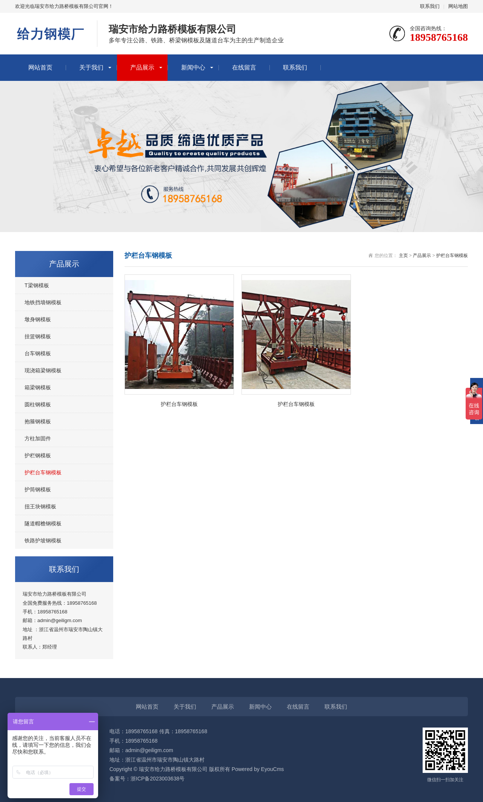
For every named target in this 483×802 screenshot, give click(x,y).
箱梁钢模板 (38, 387)
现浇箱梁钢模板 (43, 370)
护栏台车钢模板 (43, 472)
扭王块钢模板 (40, 506)
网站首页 (40, 67)
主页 (403, 255)
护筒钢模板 (38, 489)
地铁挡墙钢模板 (43, 302)
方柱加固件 (38, 438)
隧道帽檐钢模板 (43, 523)
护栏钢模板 (38, 455)
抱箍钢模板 (38, 421)
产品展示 (142, 67)
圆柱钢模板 (38, 404)
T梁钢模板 (37, 285)
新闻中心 (193, 67)
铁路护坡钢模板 (43, 540)
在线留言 (244, 67)
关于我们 (91, 67)
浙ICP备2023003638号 (158, 779)
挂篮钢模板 (38, 336)
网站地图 (458, 6)
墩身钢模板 (38, 319)
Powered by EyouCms (257, 769)
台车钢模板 (38, 353)
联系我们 (430, 6)
